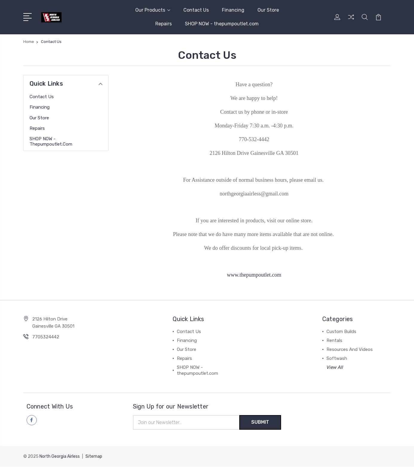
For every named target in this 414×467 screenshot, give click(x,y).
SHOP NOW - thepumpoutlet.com (222, 24)
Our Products (152, 10)
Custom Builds (341, 331)
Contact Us (196, 10)
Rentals (334, 340)
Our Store (268, 10)
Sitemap (93, 456)
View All (334, 367)
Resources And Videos (349, 349)
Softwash (336, 358)
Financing (233, 10)
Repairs (163, 24)
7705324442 (45, 337)
